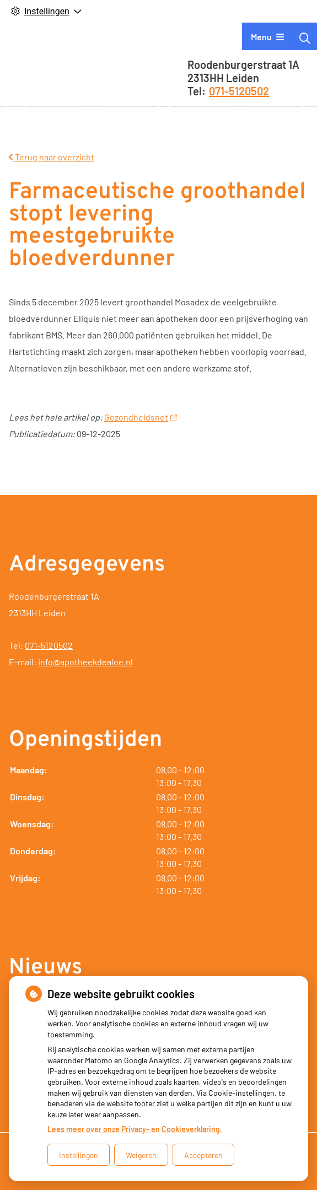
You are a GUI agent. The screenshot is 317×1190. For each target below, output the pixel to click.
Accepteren (203, 1155)
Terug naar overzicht (51, 157)
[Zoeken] (305, 38)
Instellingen (78, 1155)
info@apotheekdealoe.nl (85, 661)
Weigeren (141, 1155)
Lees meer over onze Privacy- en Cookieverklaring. (134, 1129)
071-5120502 (49, 645)
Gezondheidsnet (140, 417)
